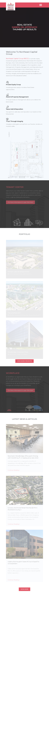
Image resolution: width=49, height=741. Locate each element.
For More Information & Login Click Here (20, 201)
